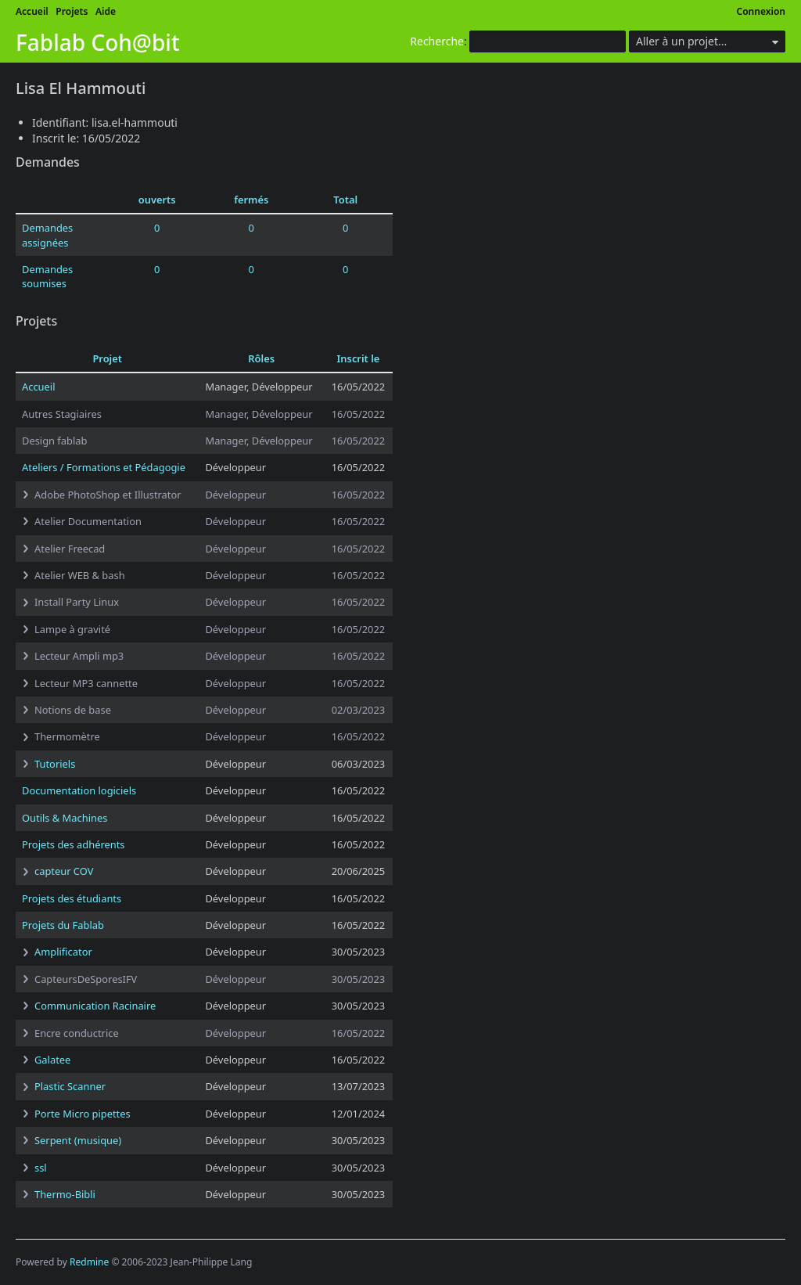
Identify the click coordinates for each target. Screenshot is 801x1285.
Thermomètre (67, 736)
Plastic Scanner (70, 1086)
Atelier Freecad (69, 549)
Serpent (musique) (77, 1140)
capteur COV (63, 871)
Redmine (89, 1262)
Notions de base (72, 710)
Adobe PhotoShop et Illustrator (107, 495)
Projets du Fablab (63, 925)
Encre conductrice (76, 1033)
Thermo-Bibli (64, 1194)
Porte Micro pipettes (82, 1114)
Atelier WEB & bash (79, 575)
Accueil (32, 11)
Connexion (761, 11)
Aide (105, 11)
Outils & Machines (64, 818)
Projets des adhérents (73, 844)
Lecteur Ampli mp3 (79, 656)
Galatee (52, 1060)
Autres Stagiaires (62, 414)
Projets (72, 11)
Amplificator (63, 952)
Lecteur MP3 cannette (86, 683)
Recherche (437, 41)
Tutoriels (54, 764)
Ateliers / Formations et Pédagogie (103, 467)
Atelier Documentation (88, 521)
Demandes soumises (47, 276)
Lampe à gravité (72, 629)
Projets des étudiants (71, 898)
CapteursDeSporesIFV (85, 979)
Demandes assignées (47, 235)
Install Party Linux (76, 602)
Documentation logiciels (79, 790)
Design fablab (54, 441)
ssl (40, 1168)
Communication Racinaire (95, 1006)
